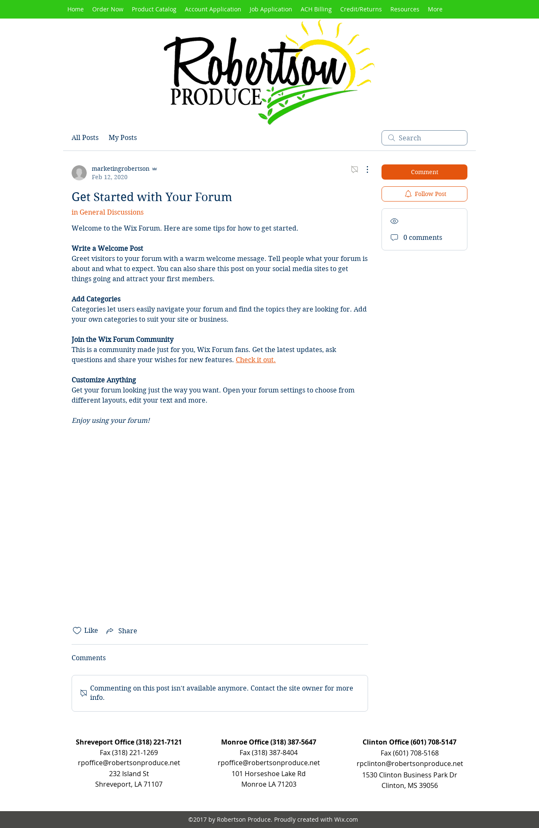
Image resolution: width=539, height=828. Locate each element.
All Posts (85, 138)
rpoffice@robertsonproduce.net (269, 762)
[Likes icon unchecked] (77, 631)
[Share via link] (121, 631)
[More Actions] (363, 169)
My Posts (123, 138)
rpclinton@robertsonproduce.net (410, 763)
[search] (424, 137)
